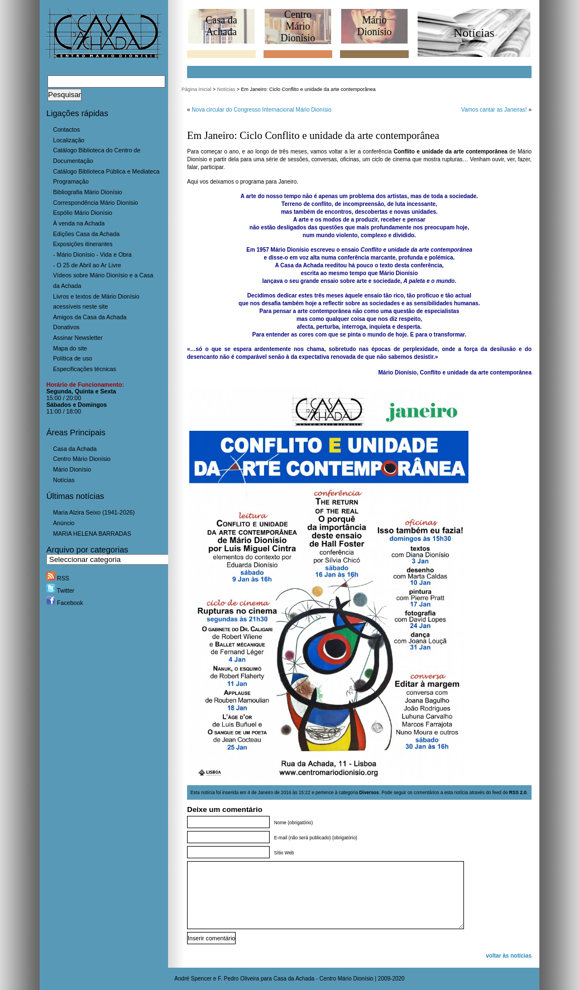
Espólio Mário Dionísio (82, 212)
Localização (68, 140)
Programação (71, 181)
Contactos (66, 129)
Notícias (64, 480)
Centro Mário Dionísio (82, 458)
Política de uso (72, 358)
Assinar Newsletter (78, 337)
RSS (57, 578)
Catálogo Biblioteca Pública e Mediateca (106, 171)
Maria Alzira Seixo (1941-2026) (94, 512)
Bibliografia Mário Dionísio (87, 192)
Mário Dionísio (72, 469)
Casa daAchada (221, 26)
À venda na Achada (78, 223)
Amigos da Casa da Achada (90, 317)
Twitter (60, 590)
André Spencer (193, 978)
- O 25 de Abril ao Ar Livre (87, 265)
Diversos (369, 792)
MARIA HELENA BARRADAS (92, 533)
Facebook (64, 602)
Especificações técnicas (84, 369)
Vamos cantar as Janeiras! (494, 110)
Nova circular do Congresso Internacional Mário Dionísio (261, 110)
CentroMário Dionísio (297, 26)
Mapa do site (70, 348)
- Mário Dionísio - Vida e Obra (92, 254)
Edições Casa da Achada (86, 233)
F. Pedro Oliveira (238, 978)
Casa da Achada (75, 448)
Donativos (66, 327)
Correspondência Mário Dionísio (95, 202)
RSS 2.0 (518, 792)
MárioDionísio (374, 26)
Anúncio (64, 523)
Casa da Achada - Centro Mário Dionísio (324, 978)
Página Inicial (196, 89)
